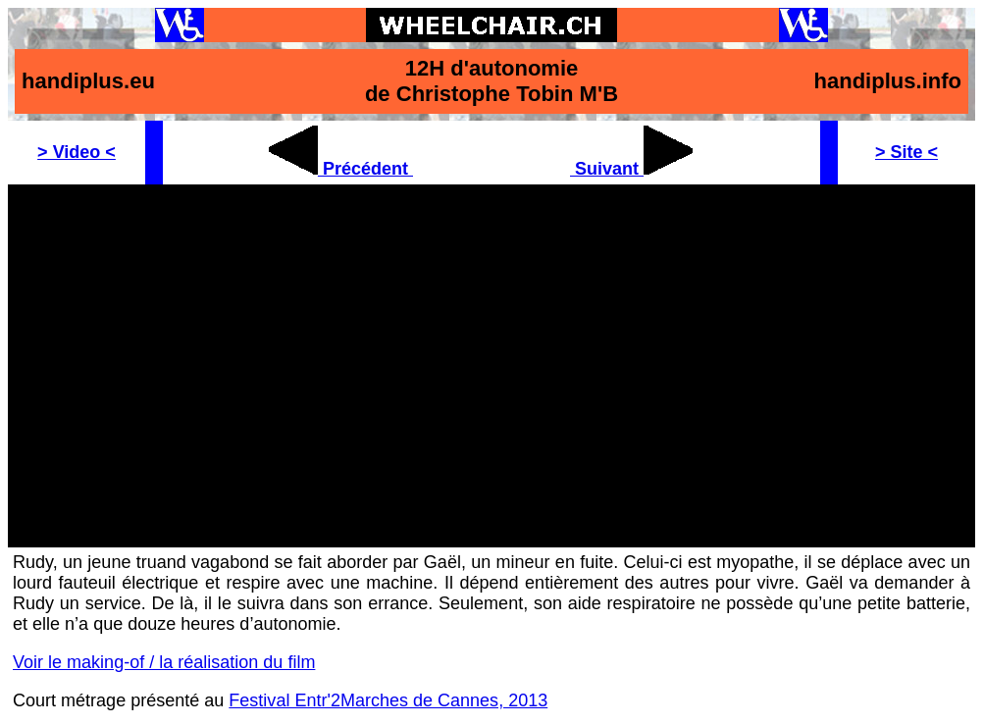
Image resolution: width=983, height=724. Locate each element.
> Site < (906, 152)
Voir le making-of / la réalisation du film (164, 662)
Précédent (341, 169)
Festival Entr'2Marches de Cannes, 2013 (388, 700)
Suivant (631, 169)
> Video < (76, 152)
